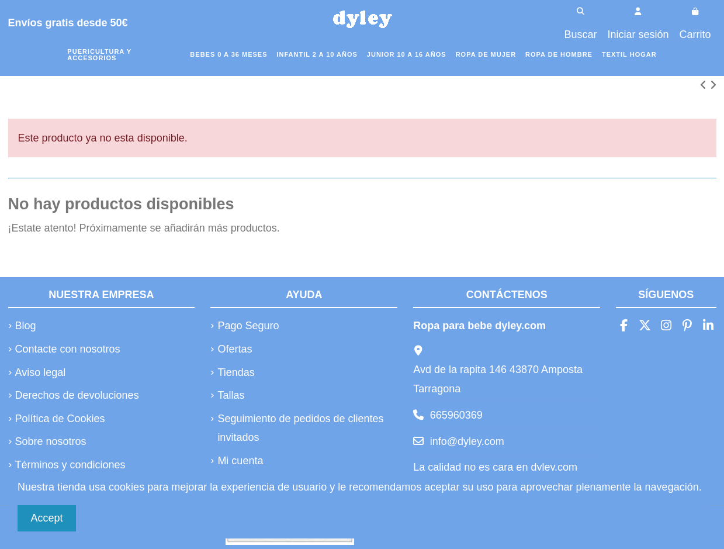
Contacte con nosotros (67, 349)
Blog (25, 326)
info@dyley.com (467, 441)
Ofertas (234, 349)
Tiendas (235, 372)
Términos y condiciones (70, 465)
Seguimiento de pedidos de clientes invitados (300, 428)
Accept (47, 518)
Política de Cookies (60, 418)
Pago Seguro (248, 326)
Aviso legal (40, 372)
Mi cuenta (240, 461)
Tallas (230, 395)
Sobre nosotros (50, 441)
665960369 (456, 415)
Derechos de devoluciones (77, 395)
